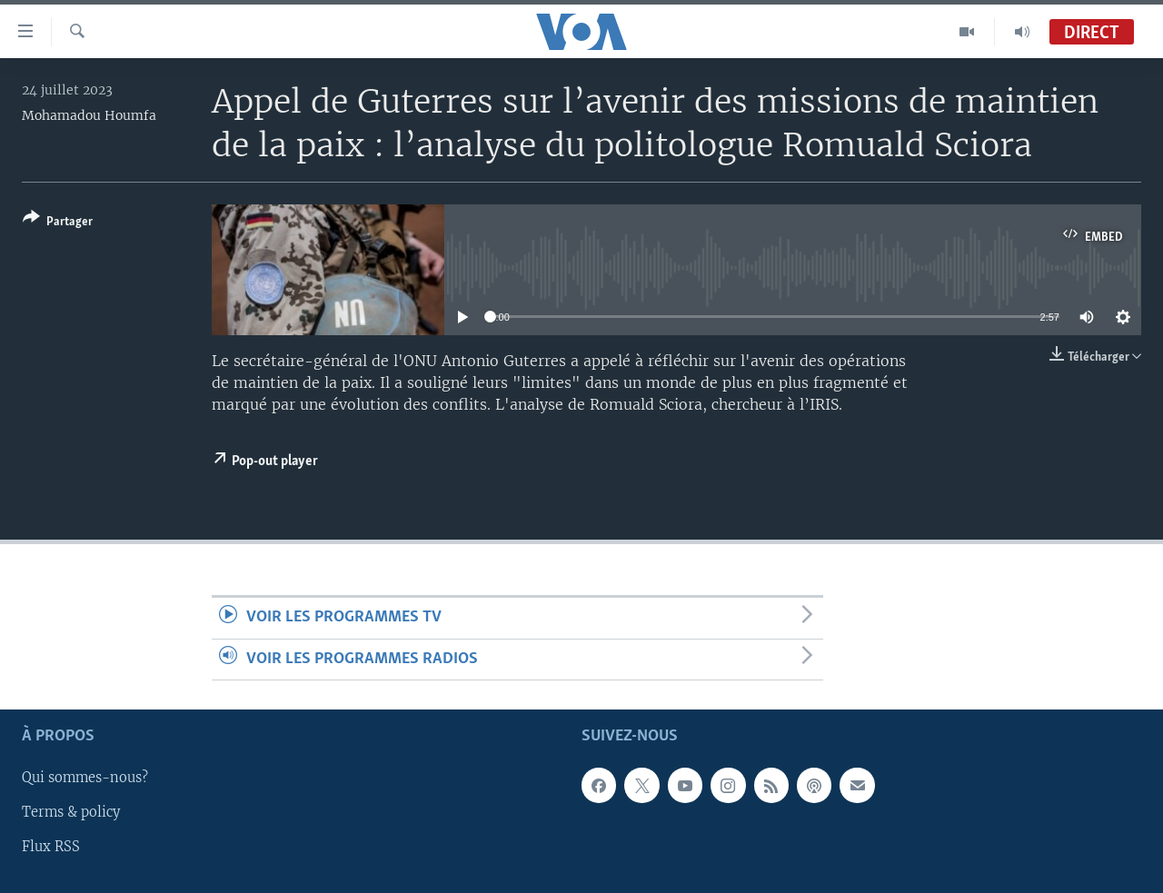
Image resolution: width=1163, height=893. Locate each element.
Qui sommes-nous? (85, 777)
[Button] (58, 223)
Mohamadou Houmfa (89, 115)
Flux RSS (51, 846)
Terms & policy (71, 812)
